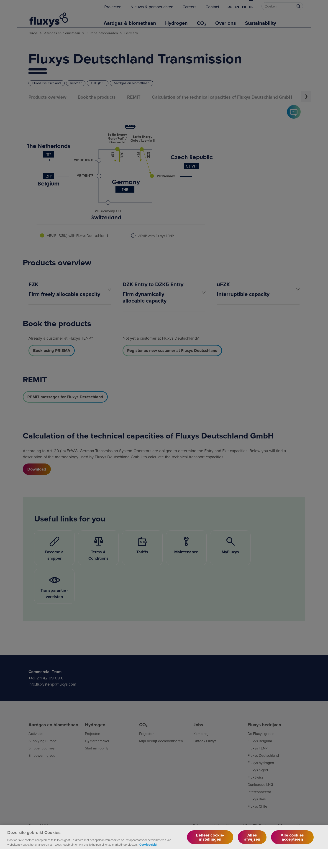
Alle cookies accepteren (292, 840)
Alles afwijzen (252, 840)
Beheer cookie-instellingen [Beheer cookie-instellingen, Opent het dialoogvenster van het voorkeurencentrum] (210, 840)
